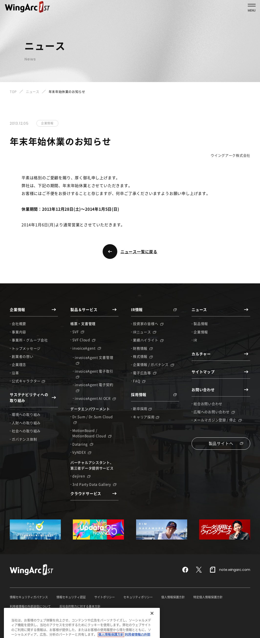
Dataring (82, 444)
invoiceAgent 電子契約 (94, 387)
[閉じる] (152, 623)
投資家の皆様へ (148, 323)
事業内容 (19, 331)
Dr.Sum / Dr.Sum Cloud (92, 419)
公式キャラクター (28, 380)
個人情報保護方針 (173, 597)
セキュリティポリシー (138, 597)
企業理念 (19, 364)
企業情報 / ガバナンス (153, 364)
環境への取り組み (26, 414)
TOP (13, 91)
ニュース (32, 91)
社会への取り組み (26, 430)
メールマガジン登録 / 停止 (218, 419)
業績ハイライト (148, 339)
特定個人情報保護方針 (208, 597)
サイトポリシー (104, 597)
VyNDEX (81, 452)
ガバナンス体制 (24, 439)
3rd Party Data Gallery (94, 484)
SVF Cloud (83, 339)
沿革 (15, 372)
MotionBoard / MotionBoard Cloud (91, 433)
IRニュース (144, 331)
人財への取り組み (26, 422)
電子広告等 (144, 372)
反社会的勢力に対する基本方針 (79, 606)
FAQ (139, 380)
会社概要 (19, 323)
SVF (78, 331)
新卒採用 (142, 408)
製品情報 (201, 323)
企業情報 (201, 331)
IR (195, 339)
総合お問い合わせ (208, 403)
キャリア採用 (146, 416)
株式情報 (143, 356)
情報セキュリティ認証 (71, 597)
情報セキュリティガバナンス (29, 597)
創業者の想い (22, 356)
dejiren (81, 475)
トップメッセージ (26, 348)
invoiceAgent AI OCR (95, 398)
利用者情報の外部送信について (30, 606)
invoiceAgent (86, 348)
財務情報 (143, 348)
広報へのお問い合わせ (214, 411)
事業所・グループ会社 (30, 339)
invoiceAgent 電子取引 (94, 373)
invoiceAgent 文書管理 (94, 360)
